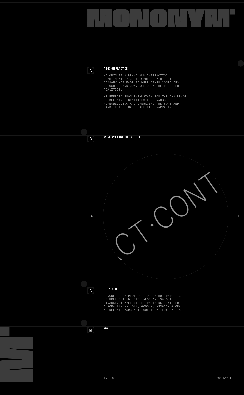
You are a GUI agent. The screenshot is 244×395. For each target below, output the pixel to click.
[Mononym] (165, 17)
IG (112, 378)
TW (105, 378)
